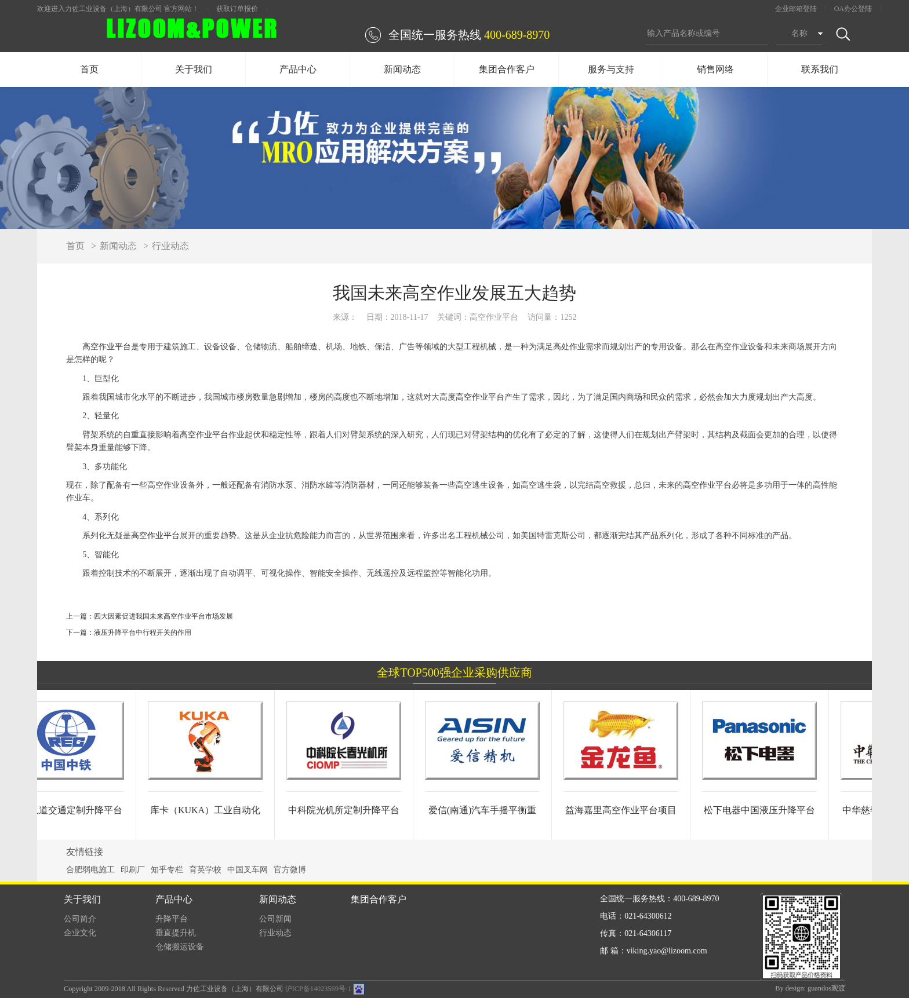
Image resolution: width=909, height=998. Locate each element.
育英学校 (205, 869)
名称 (799, 33)
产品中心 (298, 69)
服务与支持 (611, 69)
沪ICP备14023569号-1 (318, 989)
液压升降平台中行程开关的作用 (142, 632)
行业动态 (170, 246)
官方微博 (290, 869)
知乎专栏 (167, 869)
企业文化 (80, 932)
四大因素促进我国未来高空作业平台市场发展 (163, 616)
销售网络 (715, 69)
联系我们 (819, 69)
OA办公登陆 (853, 9)
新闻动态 (402, 69)
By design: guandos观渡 (810, 988)
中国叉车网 (247, 869)
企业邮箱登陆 (796, 9)
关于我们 (193, 69)
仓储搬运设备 (179, 946)
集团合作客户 (507, 69)
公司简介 (80, 919)
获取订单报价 (237, 9)
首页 (89, 69)
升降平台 (171, 919)
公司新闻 (275, 919)
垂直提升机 (175, 932)
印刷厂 (133, 869)
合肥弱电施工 (90, 869)
